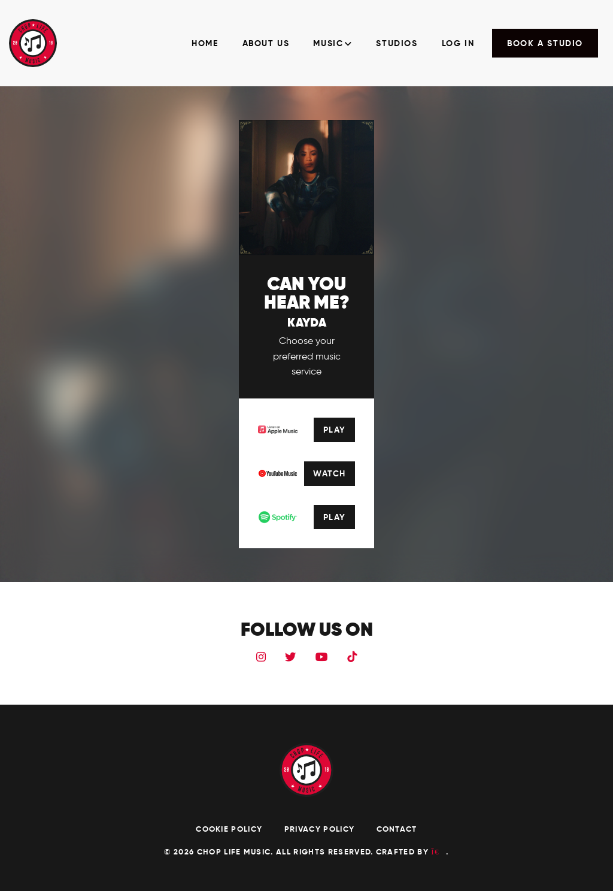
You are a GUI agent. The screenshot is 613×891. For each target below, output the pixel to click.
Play (334, 429)
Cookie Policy (230, 829)
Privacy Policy (320, 829)
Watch (329, 473)
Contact (397, 829)
